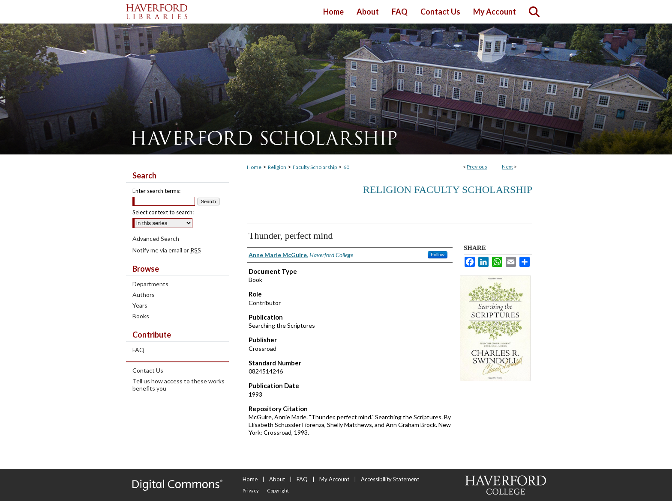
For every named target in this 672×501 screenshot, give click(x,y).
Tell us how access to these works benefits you (178, 384)
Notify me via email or (166, 250)
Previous (477, 166)
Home (254, 167)
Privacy (251, 490)
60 (346, 167)
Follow (437, 254)
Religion (277, 167)
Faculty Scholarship (315, 167)
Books (140, 316)
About (277, 479)
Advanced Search (155, 238)
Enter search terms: (156, 190)
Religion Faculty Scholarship (447, 189)
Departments (150, 284)
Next (507, 166)
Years (139, 305)
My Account (334, 479)
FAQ (138, 349)
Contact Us (147, 370)
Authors (143, 294)
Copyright (278, 490)
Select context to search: (163, 212)
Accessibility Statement (390, 479)
